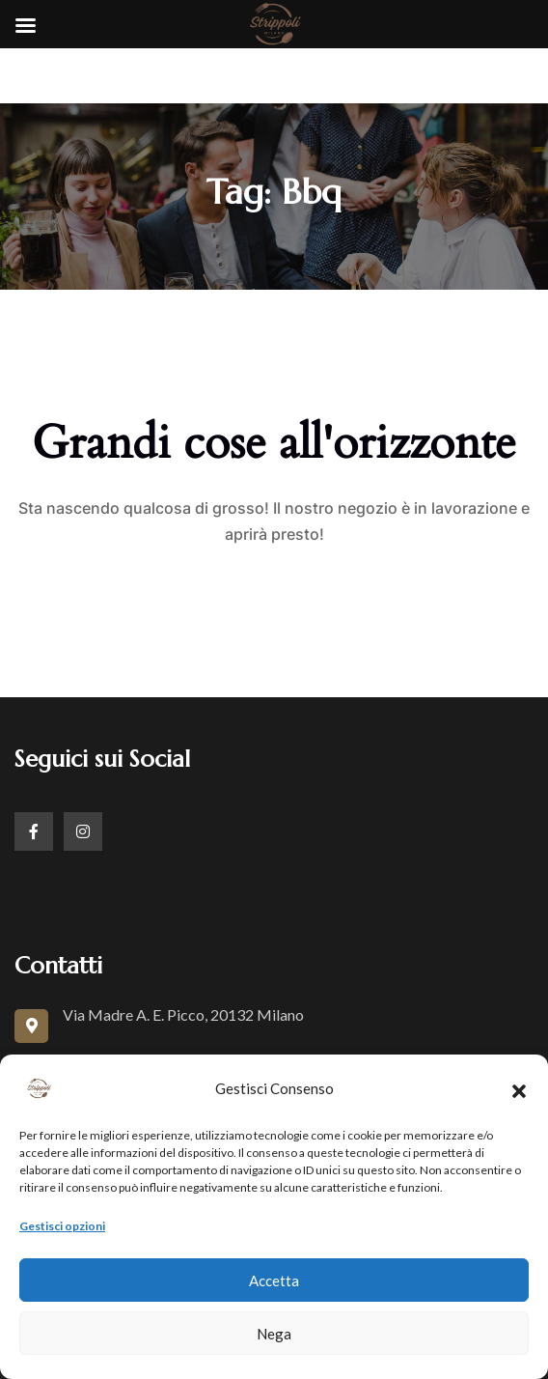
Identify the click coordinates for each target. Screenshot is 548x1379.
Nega (274, 1333)
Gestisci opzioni (62, 1226)
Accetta (274, 1280)
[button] (519, 1088)
